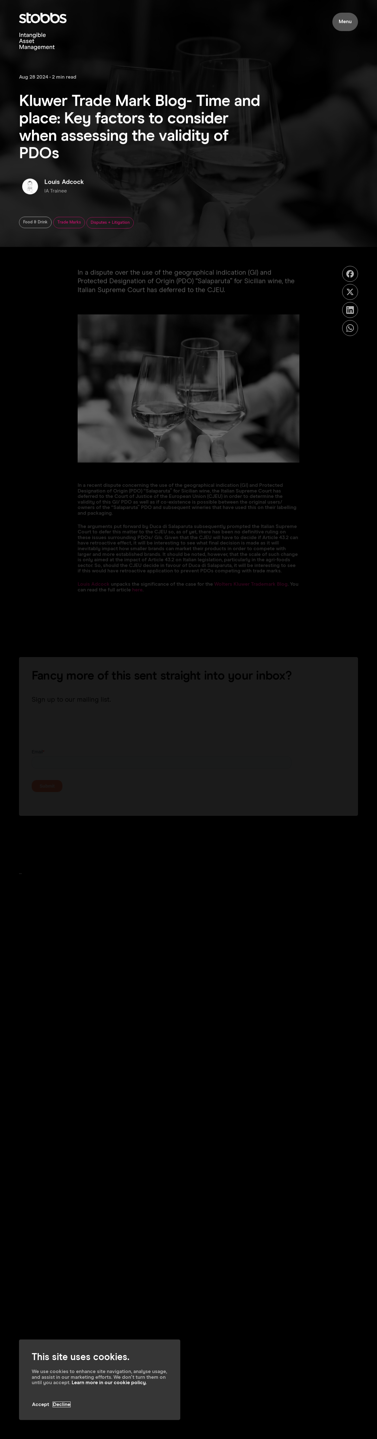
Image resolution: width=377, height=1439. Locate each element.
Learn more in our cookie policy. (109, 1382)
